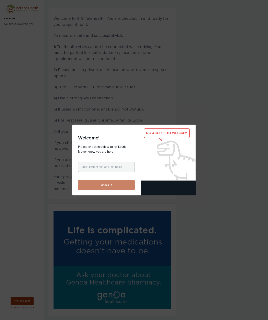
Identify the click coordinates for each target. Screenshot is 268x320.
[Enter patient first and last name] (106, 167)
